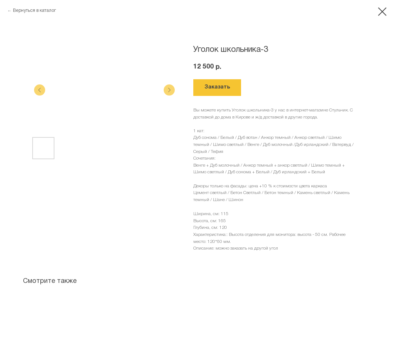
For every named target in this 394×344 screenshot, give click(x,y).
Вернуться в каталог (34, 11)
